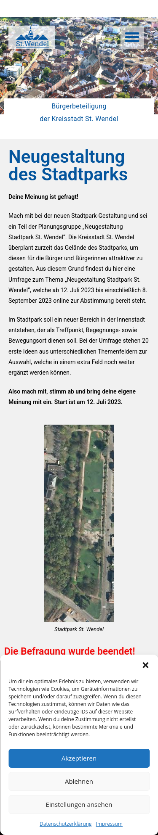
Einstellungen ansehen (79, 804)
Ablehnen (79, 781)
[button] (145, 665)
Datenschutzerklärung (66, 823)
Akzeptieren (79, 758)
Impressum (109, 823)
